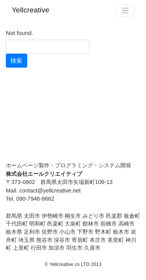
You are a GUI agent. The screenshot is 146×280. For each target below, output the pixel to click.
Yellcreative (30, 10)
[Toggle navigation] (125, 10)
